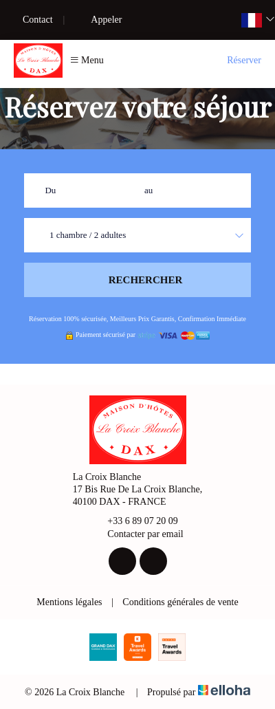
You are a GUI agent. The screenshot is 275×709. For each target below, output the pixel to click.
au (148, 190)
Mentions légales (69, 602)
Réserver (244, 60)
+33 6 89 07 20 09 (134, 522)
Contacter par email (137, 534)
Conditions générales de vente (180, 602)
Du (50, 190)
